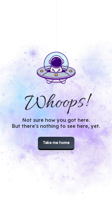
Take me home (56, 142)
